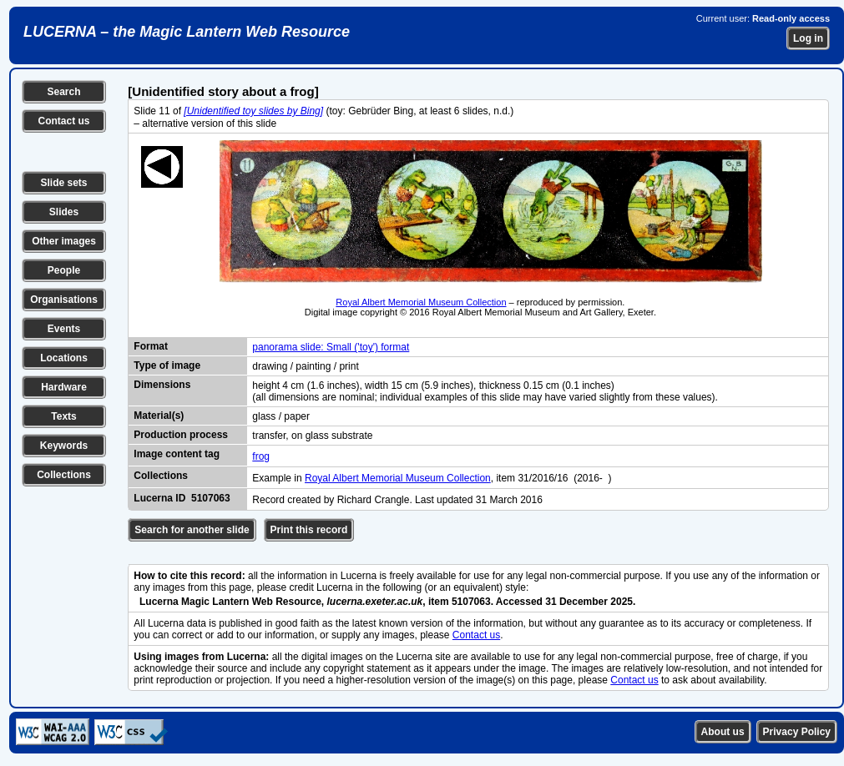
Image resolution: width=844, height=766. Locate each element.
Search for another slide (191, 530)
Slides (63, 212)
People (64, 270)
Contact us (63, 121)
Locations (64, 358)
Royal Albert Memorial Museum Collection (421, 302)
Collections (64, 475)
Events (64, 329)
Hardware (64, 387)
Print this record (309, 530)
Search (63, 92)
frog (261, 456)
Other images (64, 241)
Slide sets (63, 183)
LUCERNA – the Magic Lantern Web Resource (186, 31)
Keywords (64, 445)
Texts (63, 416)
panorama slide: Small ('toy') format (330, 347)
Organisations (64, 299)
